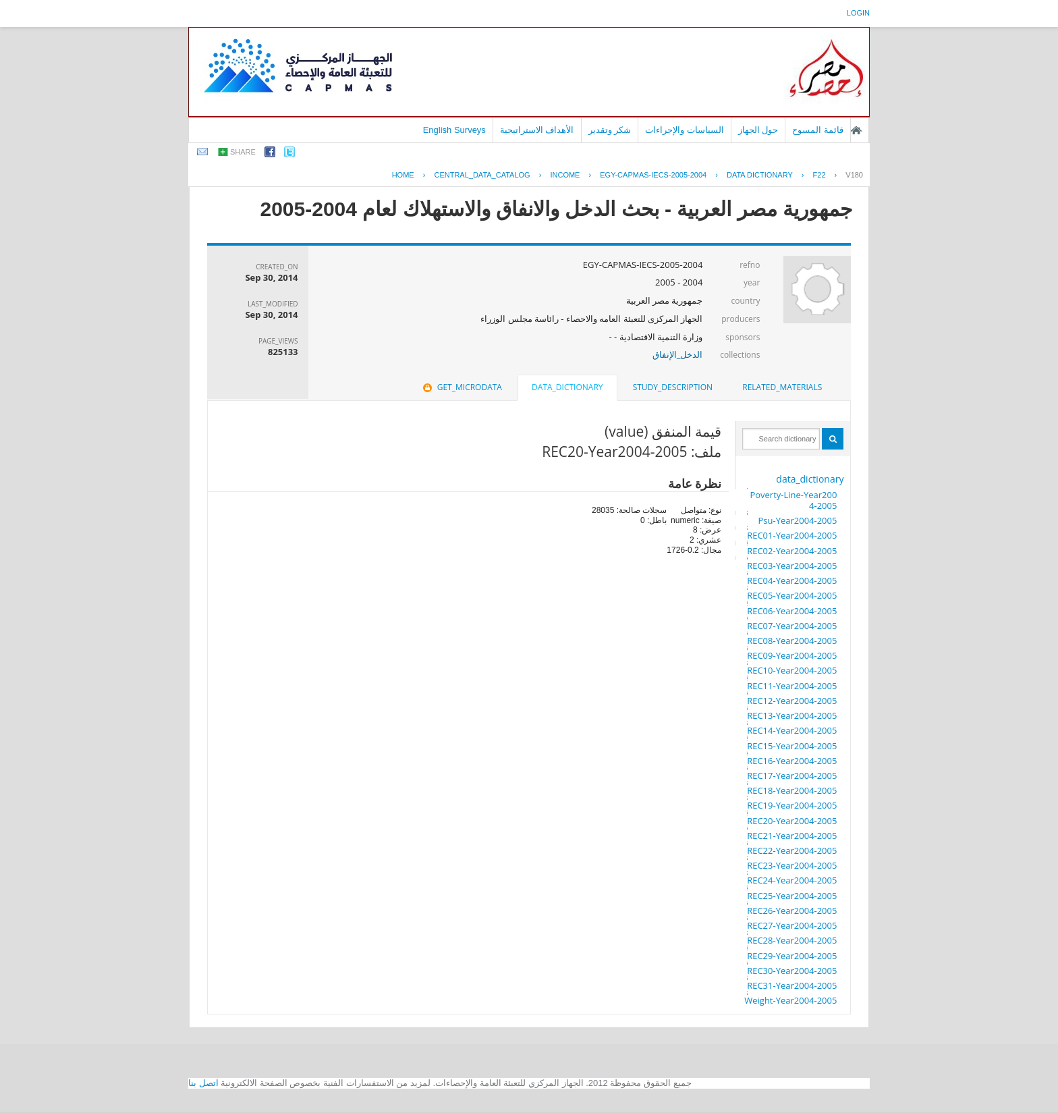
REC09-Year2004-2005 (792, 655)
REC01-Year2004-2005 (792, 535)
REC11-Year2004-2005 (792, 685)
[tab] (782, 387)
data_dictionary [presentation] (567, 387)
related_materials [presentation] (782, 387)
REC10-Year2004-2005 (792, 670)
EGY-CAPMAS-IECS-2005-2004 (653, 175)
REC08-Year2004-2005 (792, 640)
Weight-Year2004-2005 (790, 1000)
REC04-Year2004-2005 (792, 580)
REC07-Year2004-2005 (792, 625)
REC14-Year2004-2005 (792, 730)
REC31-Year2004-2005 (792, 985)
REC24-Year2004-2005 (792, 880)
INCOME (565, 175)
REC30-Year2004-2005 (792, 970)
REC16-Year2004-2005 (792, 760)
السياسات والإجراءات (684, 130)
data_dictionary (809, 478)
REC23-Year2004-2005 (792, 865)
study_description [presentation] (673, 387)
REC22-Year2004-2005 (792, 850)
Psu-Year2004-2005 (797, 520)
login (858, 13)
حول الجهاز (758, 130)
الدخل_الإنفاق (677, 354)
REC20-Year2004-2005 (792, 820)
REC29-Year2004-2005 (792, 955)
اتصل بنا (203, 1083)
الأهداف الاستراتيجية (537, 130)
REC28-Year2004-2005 (792, 940)
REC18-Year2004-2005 (792, 790)
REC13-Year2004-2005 (792, 715)
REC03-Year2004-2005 (792, 565)
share (243, 152)
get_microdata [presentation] (461, 387)
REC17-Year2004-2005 (792, 775)
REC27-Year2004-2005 (792, 925)
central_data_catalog (482, 175)
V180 (854, 175)
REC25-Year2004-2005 (792, 895)
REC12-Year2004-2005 (792, 700)
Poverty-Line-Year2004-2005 (793, 500)
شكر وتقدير (610, 130)
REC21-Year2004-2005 (792, 835)
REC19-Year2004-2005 (792, 805)
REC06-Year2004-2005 (792, 610)
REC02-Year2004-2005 (792, 550)
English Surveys (454, 130)
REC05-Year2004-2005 (792, 595)
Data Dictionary (760, 175)
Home (403, 175)
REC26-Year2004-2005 (792, 910)
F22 (819, 175)
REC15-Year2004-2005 (792, 745)
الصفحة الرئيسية (856, 130)
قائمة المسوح (817, 130)
